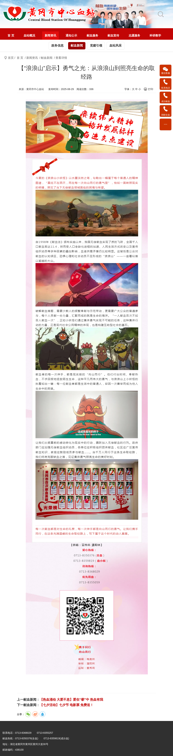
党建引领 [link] (96, 45)
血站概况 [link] (29, 35)
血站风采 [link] (115, 45)
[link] (70, 14)
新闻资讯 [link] (50, 35)
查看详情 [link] (61, 57)
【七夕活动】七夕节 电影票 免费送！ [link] (66, 705)
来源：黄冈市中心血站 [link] (31, 89)
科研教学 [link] (155, 35)
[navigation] (86, 34)
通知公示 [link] (71, 35)
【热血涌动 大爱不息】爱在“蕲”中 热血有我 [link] (71, 699)
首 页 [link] (11, 35)
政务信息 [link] (57, 45)
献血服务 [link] (92, 35)
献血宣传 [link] (113, 35)
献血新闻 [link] (77, 45)
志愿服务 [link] (134, 35)
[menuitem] (11, 35)
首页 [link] (11, 57)
